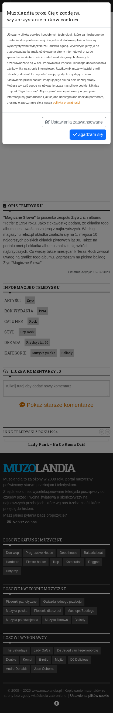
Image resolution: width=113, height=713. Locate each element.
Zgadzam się (88, 134)
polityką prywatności (66, 102)
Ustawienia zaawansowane (74, 122)
